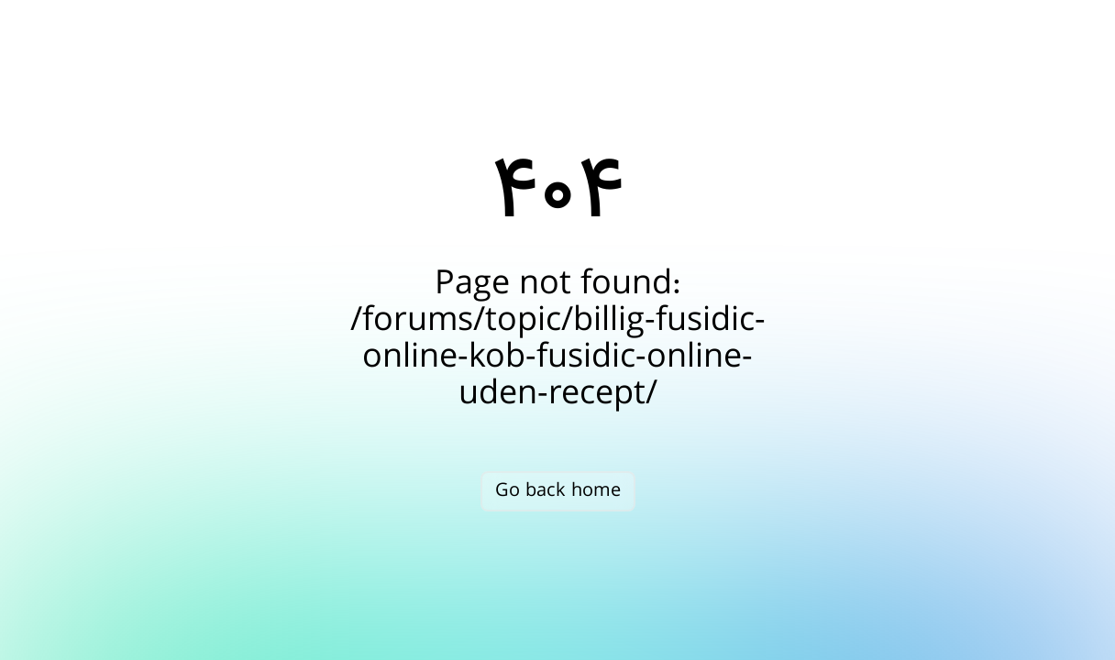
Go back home (558, 491)
